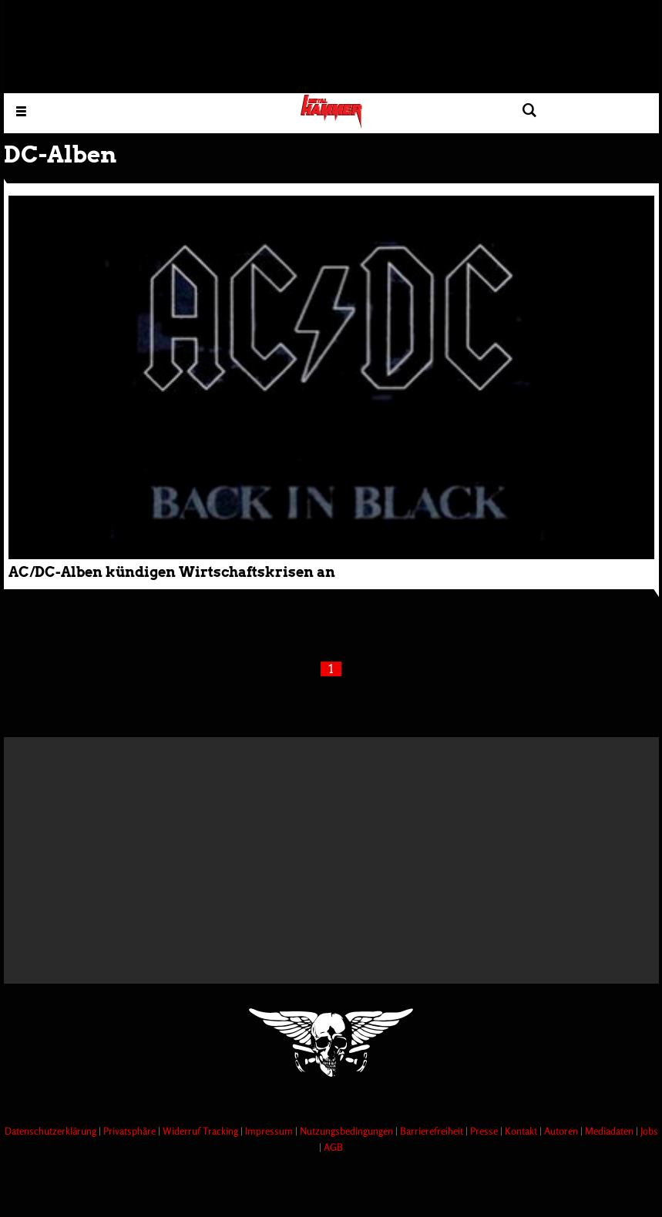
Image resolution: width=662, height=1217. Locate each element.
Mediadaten (610, 1131)
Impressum (270, 1131)
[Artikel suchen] (529, 110)
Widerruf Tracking (201, 1131)
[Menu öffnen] (21, 110)
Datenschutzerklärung (52, 1131)
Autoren (562, 1131)
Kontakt (522, 1131)
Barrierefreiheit (432, 1131)
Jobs (649, 1131)
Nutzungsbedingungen (347, 1131)
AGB (333, 1147)
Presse (485, 1131)
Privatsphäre (130, 1131)
